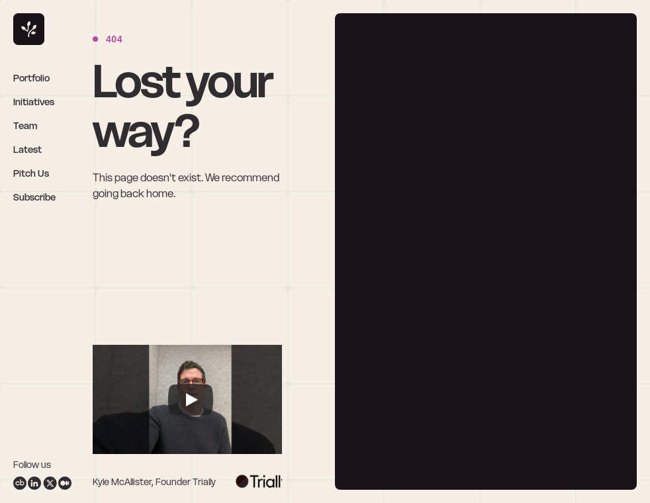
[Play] (190, 400)
